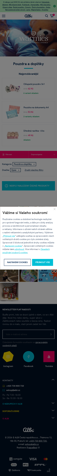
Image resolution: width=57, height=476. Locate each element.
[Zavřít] (54, 209)
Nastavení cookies (13, 246)
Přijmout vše (9, 235)
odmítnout (19, 249)
